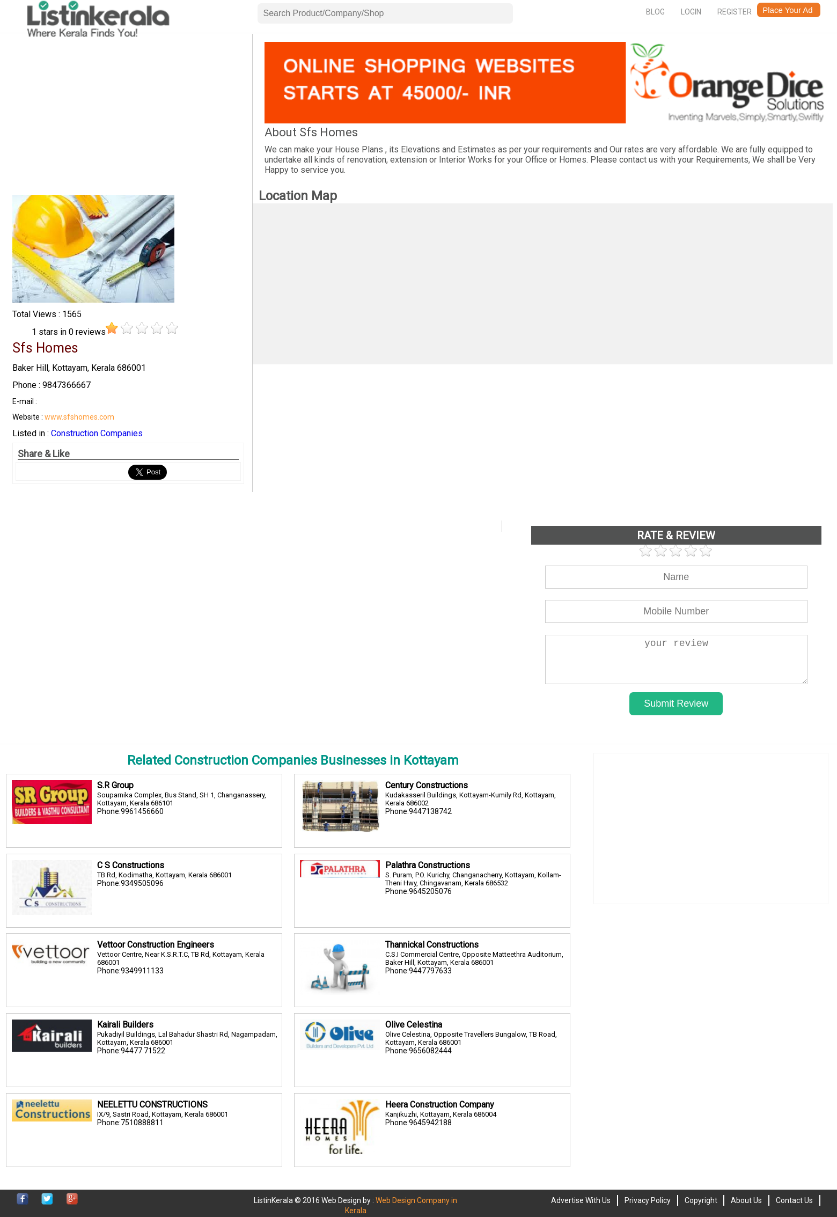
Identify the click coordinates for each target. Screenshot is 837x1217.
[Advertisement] (128, 117)
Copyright (701, 1200)
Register (734, 12)
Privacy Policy (648, 1200)
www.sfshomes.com (79, 417)
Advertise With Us (581, 1200)
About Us (746, 1200)
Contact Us (794, 1200)
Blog (655, 12)
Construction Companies (97, 433)
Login (691, 12)
